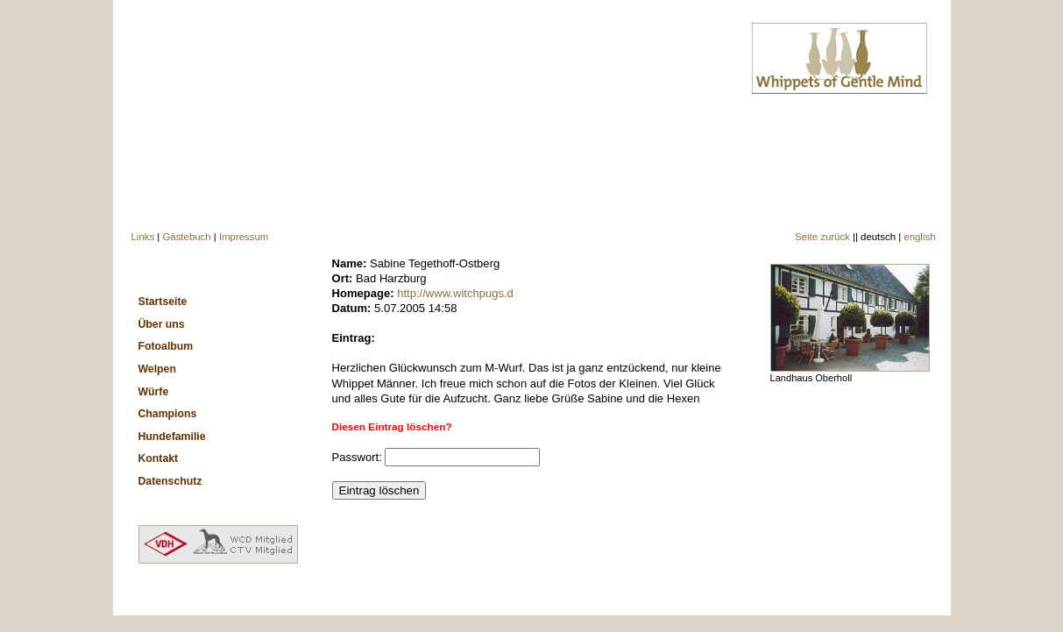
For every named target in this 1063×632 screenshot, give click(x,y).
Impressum (243, 236)
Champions (167, 414)
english (919, 236)
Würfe (153, 392)
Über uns (161, 324)
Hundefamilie (172, 436)
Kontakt (158, 458)
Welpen (157, 369)
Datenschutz (170, 481)
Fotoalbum (166, 346)
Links (143, 236)
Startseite (163, 301)
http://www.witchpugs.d (455, 293)
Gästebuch (186, 236)
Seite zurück (822, 236)
